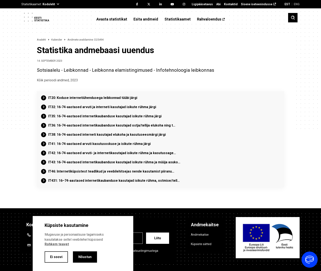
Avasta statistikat (111, 19)
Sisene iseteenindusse (256, 4)
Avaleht (41, 39)
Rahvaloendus (209, 19)
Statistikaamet (177, 19)
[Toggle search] (293, 17)
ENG (297, 4)
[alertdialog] (83, 243)
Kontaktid (231, 4)
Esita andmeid (145, 19)
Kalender (56, 39)
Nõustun (85, 257)
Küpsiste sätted (201, 244)
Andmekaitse (200, 234)
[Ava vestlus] (310, 260)
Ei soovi (56, 257)
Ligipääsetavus (202, 4)
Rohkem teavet (57, 244)
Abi (218, 4)
